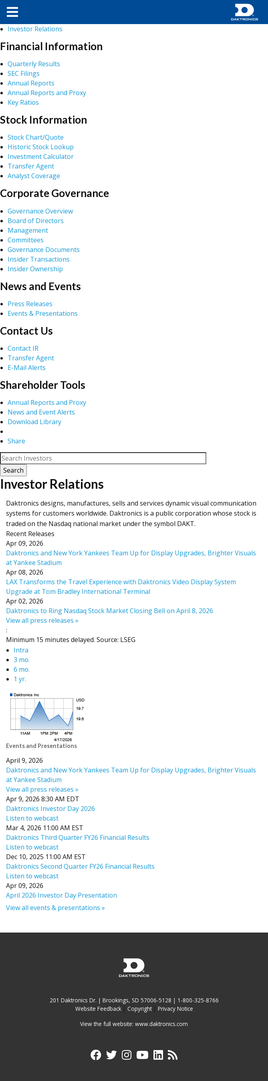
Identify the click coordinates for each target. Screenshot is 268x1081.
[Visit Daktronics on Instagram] (127, 1057)
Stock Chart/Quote (36, 137)
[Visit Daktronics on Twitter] (111, 1057)
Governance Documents (44, 249)
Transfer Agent (31, 166)
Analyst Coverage (34, 175)
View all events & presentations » (55, 907)
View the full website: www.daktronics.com (134, 1024)
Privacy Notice (175, 1008)
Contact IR (23, 348)
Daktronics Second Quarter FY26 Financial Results (80, 866)
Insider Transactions (39, 259)
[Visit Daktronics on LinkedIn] (158, 1057)
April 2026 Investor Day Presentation (61, 895)
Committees (26, 240)
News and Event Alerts (41, 412)
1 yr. (20, 679)
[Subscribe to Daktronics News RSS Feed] (173, 1057)
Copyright (139, 1008)
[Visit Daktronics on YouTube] (142, 1057)
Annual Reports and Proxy (47, 92)
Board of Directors (36, 220)
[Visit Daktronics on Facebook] (96, 1057)
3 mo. (22, 659)
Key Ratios (23, 102)
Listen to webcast (32, 818)
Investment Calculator (41, 156)
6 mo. (22, 669)
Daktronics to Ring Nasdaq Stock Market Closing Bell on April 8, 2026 (109, 610)
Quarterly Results (34, 63)
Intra (21, 650)
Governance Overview (40, 211)
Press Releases (30, 303)
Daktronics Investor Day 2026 (50, 808)
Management (28, 230)
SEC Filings (24, 73)
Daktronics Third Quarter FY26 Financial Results (77, 837)
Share (16, 441)
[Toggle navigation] (12, 12)
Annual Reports (31, 83)
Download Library (34, 421)
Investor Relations (35, 28)
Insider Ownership (35, 268)
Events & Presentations (43, 313)
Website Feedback (98, 1008)
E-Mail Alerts (27, 367)
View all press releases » (42, 620)
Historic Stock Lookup (41, 146)
